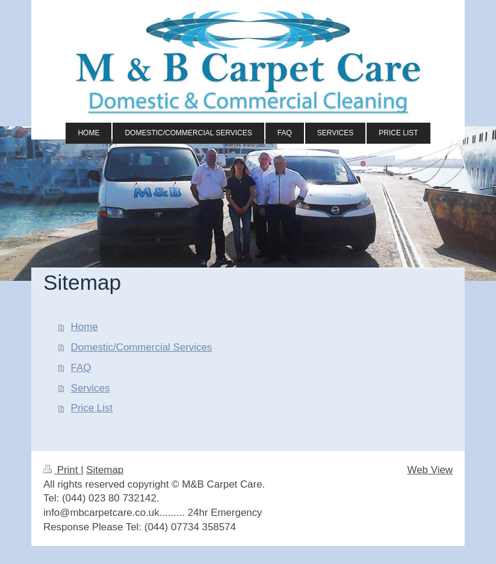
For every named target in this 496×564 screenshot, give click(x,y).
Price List (92, 408)
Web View (430, 470)
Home (84, 327)
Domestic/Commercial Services (141, 347)
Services (90, 388)
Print (62, 470)
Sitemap (104, 470)
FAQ (81, 367)
